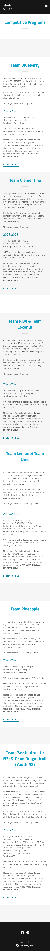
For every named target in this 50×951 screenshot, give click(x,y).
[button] (46, 6)
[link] (7, 6)
